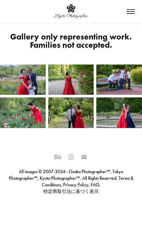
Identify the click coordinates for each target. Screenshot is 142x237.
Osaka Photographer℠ (89, 171)
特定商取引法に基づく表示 (71, 191)
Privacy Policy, (76, 185)
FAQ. (95, 185)
